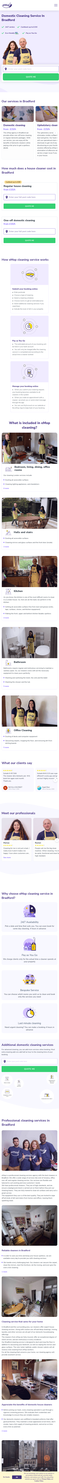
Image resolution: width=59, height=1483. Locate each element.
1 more (4, 1272)
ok (17, 1477)
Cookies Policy (38, 1481)
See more (7, 857)
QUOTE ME (31, 77)
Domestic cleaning (14, 125)
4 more (6, 618)
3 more (6, 547)
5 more (6, 686)
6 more (6, 488)
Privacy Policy (46, 1479)
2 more (4, 1431)
